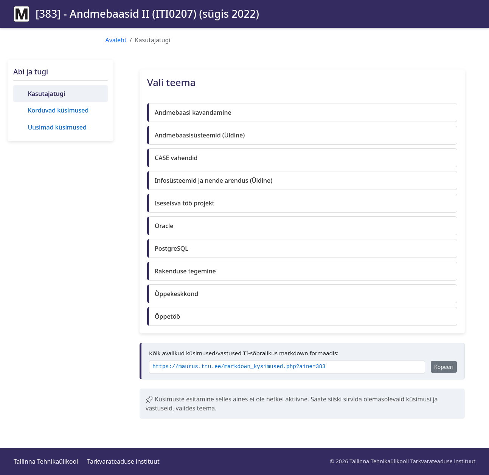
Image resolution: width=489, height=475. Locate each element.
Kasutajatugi (46, 93)
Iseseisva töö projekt (184, 203)
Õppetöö (167, 316)
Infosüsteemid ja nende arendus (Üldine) (213, 180)
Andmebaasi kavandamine (193, 112)
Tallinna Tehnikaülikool (46, 461)
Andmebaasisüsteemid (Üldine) (200, 135)
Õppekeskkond (176, 294)
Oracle (164, 226)
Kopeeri (443, 366)
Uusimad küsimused (57, 127)
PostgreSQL (171, 248)
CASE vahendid (176, 158)
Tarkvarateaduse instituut (123, 461)
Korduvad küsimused (58, 110)
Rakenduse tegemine (185, 271)
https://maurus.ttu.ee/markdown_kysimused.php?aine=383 (239, 366)
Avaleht (116, 40)
